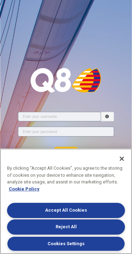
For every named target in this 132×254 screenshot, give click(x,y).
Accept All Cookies (66, 210)
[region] (66, 201)
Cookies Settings (66, 243)
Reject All (66, 226)
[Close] (122, 159)
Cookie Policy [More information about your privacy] (24, 189)
